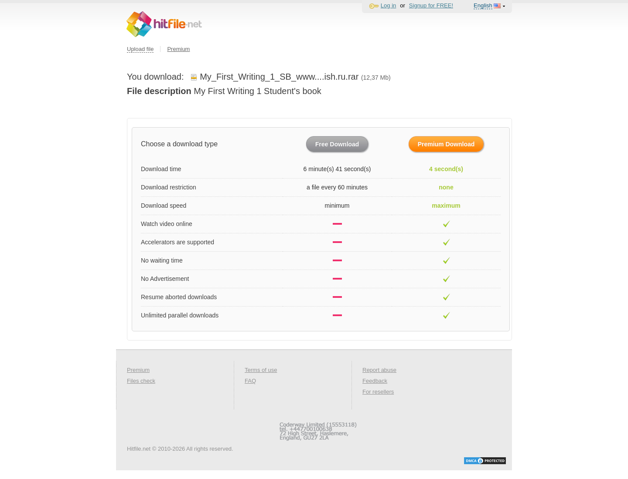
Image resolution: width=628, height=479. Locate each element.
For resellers (378, 391)
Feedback (374, 381)
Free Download (337, 144)
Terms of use (261, 370)
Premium (178, 49)
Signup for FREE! (431, 5)
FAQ (250, 381)
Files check (141, 381)
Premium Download (446, 144)
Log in (388, 5)
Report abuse (379, 370)
